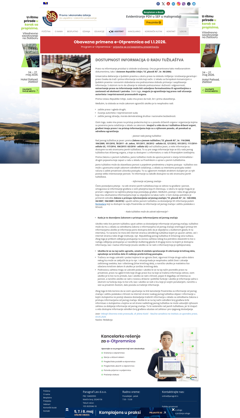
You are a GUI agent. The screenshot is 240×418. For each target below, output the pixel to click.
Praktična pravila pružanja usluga (176, 413)
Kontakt (46, 411)
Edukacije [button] (99, 31)
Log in (183, 31)
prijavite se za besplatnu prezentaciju (136, 47)
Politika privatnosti (170, 406)
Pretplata (47, 401)
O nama (59, 31)
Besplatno (72, 31)
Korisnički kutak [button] (153, 31)
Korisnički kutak (50, 407)
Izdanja (86, 31)
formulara (100, 204)
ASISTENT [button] (116, 31)
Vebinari (46, 404)
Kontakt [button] (171, 31)
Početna (46, 31)
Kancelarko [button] (134, 31)
